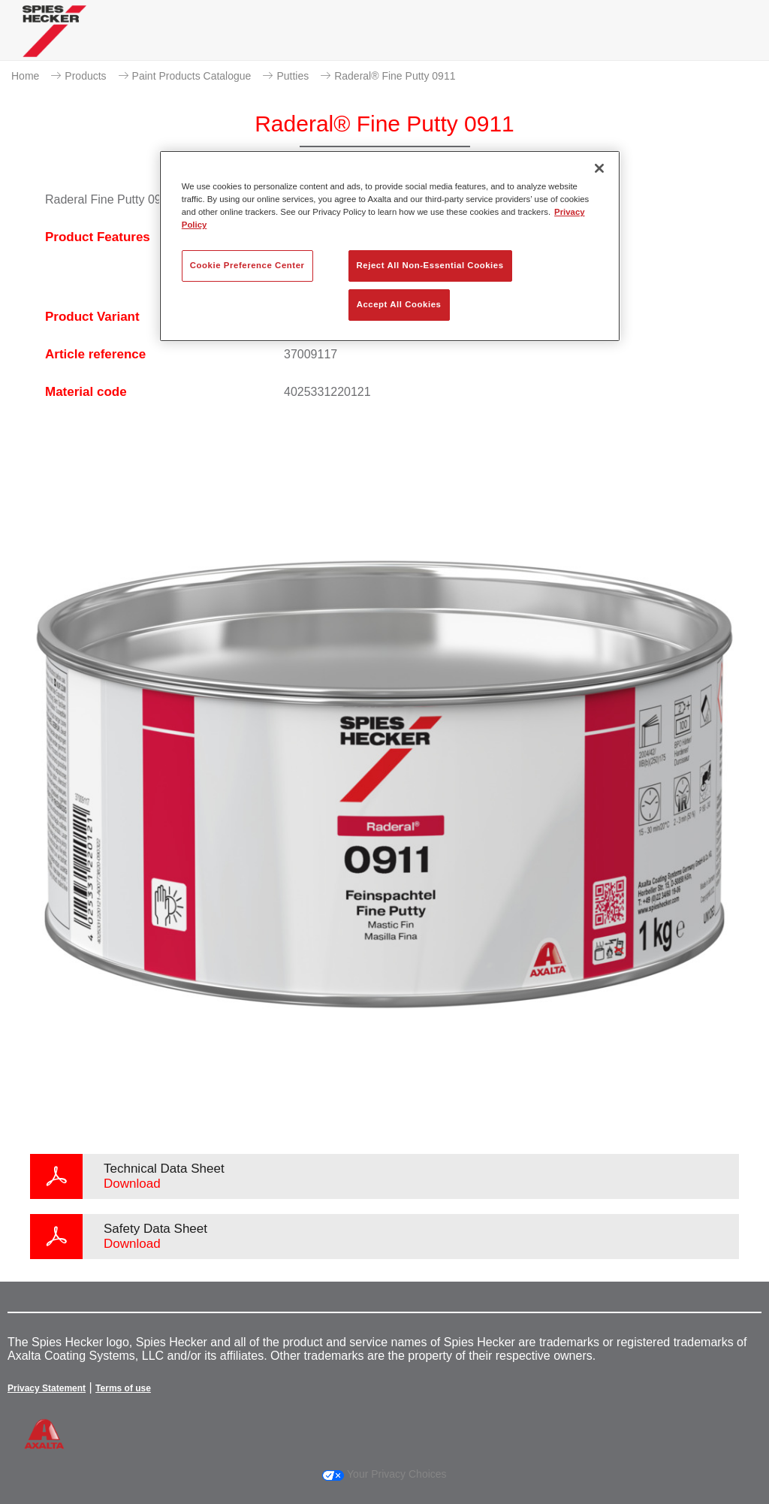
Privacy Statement (47, 1388)
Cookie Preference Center (247, 265)
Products (85, 76)
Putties (292, 76)
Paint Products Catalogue (192, 76)
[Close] (599, 168)
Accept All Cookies (399, 304)
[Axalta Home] (54, 42)
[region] (389, 246)
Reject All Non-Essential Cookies (430, 265)
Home (25, 76)
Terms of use (123, 1388)
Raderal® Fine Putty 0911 (394, 76)
